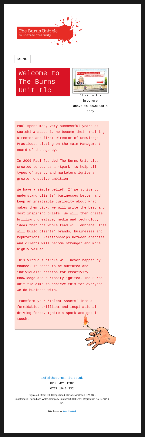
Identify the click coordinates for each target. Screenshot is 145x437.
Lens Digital (69, 411)
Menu (22, 59)
